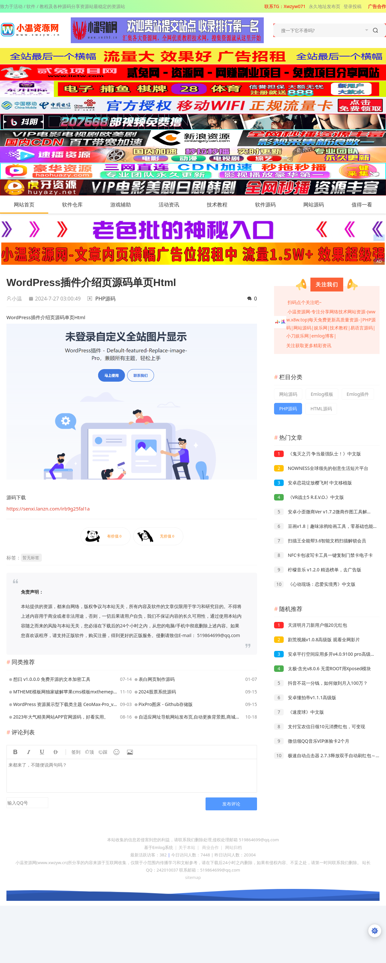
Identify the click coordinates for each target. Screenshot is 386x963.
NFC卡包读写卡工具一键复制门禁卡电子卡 (323, 555)
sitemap (193, 877)
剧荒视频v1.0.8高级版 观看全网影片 (317, 639)
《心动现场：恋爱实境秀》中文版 (314, 584)
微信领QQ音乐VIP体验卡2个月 (311, 741)
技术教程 (223, 204)
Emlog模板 (322, 394)
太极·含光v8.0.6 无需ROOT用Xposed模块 (322, 668)
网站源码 (320, 204)
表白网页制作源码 (157, 679)
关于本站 (187, 847)
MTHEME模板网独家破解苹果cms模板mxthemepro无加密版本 (65, 692)
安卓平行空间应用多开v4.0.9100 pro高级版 (324, 654)
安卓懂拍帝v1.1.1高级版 (305, 697)
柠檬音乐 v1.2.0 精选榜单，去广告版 (317, 570)
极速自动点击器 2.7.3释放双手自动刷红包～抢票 (329, 755)
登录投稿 (353, 6)
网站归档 (233, 847)
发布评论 (231, 804)
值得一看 (368, 204)
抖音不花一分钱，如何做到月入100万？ (321, 683)
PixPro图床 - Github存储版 (166, 704)
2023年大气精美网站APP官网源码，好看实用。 (60, 717)
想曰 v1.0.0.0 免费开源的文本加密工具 (51, 679)
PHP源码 (105, 298)
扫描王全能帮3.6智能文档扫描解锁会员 (320, 541)
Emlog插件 (358, 394)
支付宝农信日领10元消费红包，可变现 (319, 726)
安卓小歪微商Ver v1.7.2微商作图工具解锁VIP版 (328, 512)
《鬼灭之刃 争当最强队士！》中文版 (317, 454)
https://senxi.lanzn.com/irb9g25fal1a (48, 508)
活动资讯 (175, 204)
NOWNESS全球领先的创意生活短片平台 (321, 468)
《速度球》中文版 (299, 712)
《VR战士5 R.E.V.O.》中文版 (309, 497)
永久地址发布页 (324, 6)
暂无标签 (31, 557)
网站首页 (24, 204)
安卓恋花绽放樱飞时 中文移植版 (313, 483)
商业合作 (210, 847)
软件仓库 (79, 204)
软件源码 (272, 204)
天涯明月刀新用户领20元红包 (310, 625)
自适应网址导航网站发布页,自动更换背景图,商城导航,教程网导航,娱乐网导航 (191, 717)
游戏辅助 (127, 204)
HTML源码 (321, 408)
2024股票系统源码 (157, 692)
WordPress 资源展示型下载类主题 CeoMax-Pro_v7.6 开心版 (65, 704)
